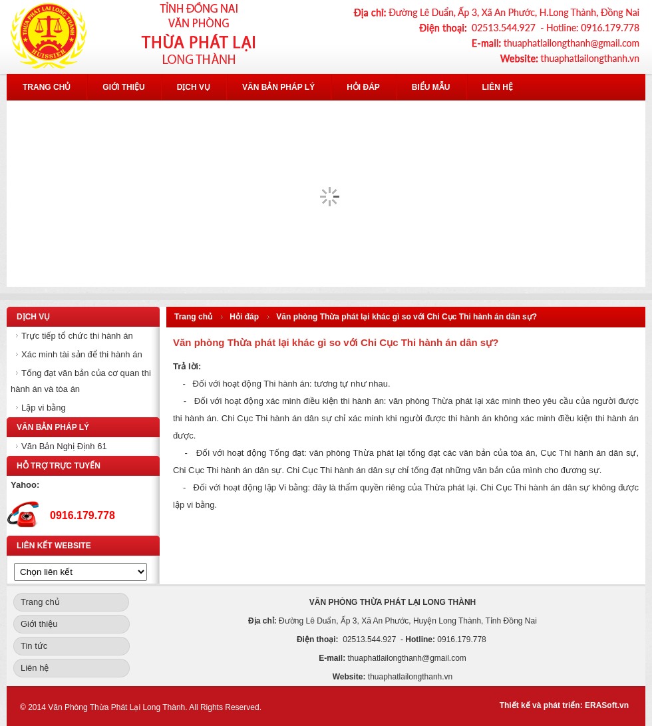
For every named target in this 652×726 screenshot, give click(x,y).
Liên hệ (497, 87)
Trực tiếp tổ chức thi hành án (77, 336)
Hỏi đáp (363, 87)
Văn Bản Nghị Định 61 (64, 446)
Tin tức (34, 646)
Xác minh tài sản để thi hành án (81, 354)
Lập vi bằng (43, 408)
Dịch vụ (193, 87)
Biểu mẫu (431, 87)
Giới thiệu (123, 87)
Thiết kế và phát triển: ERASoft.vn (564, 705)
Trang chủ (47, 87)
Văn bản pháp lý (278, 87)
